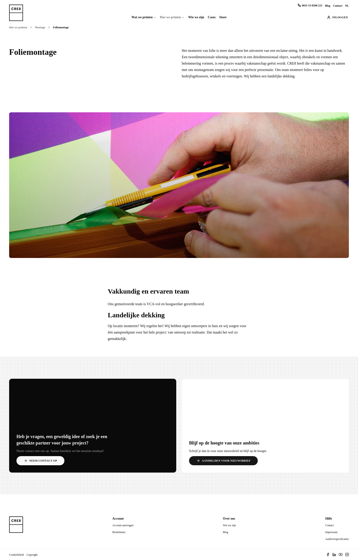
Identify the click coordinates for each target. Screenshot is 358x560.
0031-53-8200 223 (310, 5)
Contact (337, 5)
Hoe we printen (170, 17)
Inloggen (337, 17)
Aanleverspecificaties (337, 539)
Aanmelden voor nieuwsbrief (223, 461)
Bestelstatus (118, 532)
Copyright (32, 554)
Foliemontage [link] (61, 27)
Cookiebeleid (16, 554)
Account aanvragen (123, 525)
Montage (40, 27)
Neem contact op (40, 461)
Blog (327, 5)
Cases (212, 17)
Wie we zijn (196, 17)
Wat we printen (142, 17)
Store (222, 17)
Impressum (331, 532)
